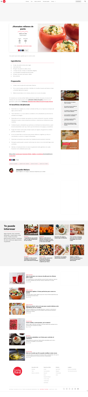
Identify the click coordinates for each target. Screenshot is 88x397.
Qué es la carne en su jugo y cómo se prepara (69, 103)
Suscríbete (78, 1)
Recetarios (26, 236)
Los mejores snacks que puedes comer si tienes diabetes (70, 111)
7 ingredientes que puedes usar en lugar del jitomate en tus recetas (31, 239)
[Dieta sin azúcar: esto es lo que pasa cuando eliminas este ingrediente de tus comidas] (17, 309)
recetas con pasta (34, 163)
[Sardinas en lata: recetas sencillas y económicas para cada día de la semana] (31, 249)
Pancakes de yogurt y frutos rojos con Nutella (61, 237)
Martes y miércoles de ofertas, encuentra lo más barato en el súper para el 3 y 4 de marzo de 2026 (46, 239)
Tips (31, 1)
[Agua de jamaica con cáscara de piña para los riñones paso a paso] (17, 278)
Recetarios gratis (46, 1)
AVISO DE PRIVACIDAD (73, 147)
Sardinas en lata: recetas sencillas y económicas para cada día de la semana (31, 259)
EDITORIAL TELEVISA (44, 389)
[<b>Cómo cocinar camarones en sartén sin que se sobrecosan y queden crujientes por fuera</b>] (46, 249)
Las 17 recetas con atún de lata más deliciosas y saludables (70, 115)
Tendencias (41, 236)
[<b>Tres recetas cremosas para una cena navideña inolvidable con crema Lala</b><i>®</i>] (77, 229)
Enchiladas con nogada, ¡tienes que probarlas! (61, 257)
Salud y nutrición (29, 274)
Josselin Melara (23, 35)
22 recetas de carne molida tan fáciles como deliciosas (70, 107)
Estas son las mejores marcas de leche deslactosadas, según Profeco (70, 124)
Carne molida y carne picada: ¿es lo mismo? (38, 322)
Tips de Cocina (42, 256)
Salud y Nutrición (37, 1)
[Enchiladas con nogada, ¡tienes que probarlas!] (62, 249)
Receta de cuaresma (13, 163)
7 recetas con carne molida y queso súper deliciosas (70, 119)
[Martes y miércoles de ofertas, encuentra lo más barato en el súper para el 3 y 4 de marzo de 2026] (46, 229)
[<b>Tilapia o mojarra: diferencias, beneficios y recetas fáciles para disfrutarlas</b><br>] (77, 249)
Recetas (27, 1)
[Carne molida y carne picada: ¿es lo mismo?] (17, 324)
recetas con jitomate (44, 163)
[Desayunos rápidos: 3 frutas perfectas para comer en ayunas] (17, 294)
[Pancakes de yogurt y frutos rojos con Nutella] (62, 229)
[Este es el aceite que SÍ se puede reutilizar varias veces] (17, 354)
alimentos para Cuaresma (24, 163)
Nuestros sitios (47, 367)
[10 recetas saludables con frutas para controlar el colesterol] (17, 339)
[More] (55, 1)
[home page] (4, 1)
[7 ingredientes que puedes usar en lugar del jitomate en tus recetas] (31, 229)
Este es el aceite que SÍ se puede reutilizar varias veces (41, 353)
